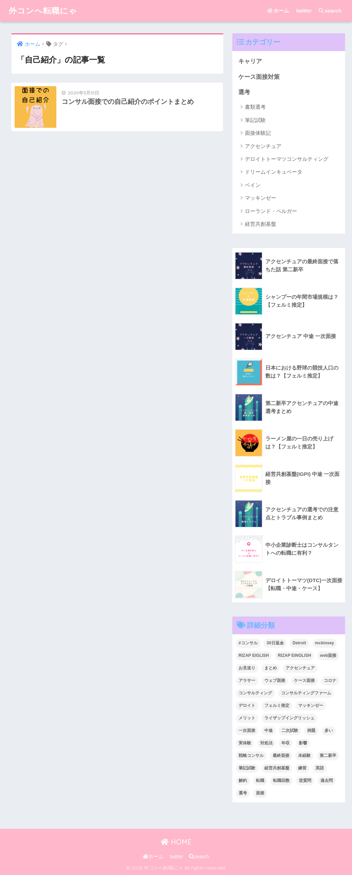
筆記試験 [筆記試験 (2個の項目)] (247, 768)
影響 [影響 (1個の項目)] (303, 743)
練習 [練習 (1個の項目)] (302, 768)
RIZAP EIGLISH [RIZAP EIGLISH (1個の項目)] (254, 655)
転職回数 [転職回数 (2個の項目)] (281, 780)
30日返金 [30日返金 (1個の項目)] (274, 643)
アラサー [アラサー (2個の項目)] (247, 680)
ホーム (278, 11)
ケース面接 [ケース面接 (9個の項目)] (304, 680)
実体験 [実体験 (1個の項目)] (245, 743)
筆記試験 (255, 120)
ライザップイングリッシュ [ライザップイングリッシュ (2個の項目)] (289, 718)
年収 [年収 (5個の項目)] (285, 743)
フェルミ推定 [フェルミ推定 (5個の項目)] (276, 705)
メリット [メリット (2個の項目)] (247, 718)
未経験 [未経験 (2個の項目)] (304, 755)
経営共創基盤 (260, 224)
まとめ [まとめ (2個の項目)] (270, 668)
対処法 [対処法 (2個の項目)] (266, 743)
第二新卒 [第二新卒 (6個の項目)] (328, 755)
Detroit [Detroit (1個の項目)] (299, 643)
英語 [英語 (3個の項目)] (319, 768)
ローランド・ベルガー (271, 211)
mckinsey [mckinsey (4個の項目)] (324, 643)
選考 (244, 92)
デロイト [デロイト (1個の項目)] (247, 705)
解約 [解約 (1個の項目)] (243, 780)
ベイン (253, 185)
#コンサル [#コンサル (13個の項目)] (248, 643)
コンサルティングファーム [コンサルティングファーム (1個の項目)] (306, 693)
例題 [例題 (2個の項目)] (311, 730)
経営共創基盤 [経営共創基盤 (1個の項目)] (276, 768)
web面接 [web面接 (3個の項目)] (328, 655)
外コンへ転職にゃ (43, 11)
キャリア (250, 61)
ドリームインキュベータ (273, 172)
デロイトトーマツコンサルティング (286, 159)
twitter (304, 11)
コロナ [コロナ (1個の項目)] (330, 680)
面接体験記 (258, 133)
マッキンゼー (260, 198)
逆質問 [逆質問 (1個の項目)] (305, 780)
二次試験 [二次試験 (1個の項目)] (289, 730)
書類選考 (255, 107)
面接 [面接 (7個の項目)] (260, 793)
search (330, 11)
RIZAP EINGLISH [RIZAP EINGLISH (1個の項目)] (294, 655)
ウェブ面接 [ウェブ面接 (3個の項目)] (274, 680)
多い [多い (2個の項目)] (329, 730)
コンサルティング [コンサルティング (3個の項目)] (255, 693)
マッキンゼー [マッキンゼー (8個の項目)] (310, 705)
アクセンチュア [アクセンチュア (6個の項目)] (300, 668)
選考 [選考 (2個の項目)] (243, 793)
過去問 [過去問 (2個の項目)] (326, 780)
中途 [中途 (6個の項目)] (268, 730)
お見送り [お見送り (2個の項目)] (247, 668)
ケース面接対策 (259, 77)
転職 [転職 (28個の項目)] (260, 780)
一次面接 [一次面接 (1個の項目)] (247, 730)
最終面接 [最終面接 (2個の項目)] (281, 755)
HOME (176, 841)
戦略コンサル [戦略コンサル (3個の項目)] (251, 755)
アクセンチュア (263, 146)
